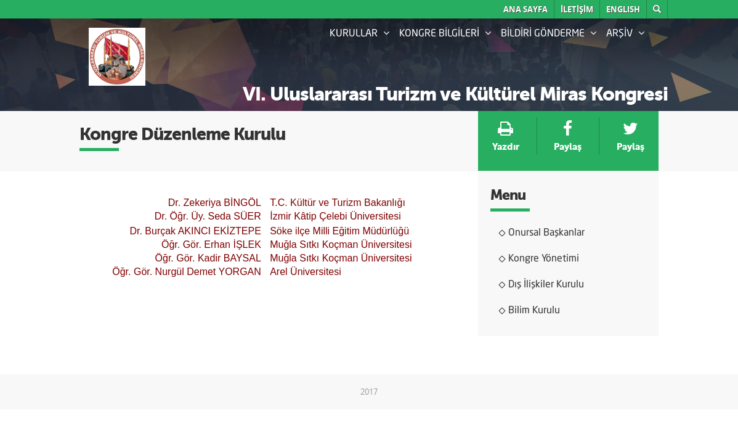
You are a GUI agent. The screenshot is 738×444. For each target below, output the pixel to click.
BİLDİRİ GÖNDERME (548, 33)
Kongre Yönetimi (543, 259)
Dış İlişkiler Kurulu (546, 285)
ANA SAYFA (525, 9)
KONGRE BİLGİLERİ (445, 33)
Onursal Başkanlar (546, 233)
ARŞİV (625, 33)
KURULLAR (359, 33)
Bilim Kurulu (534, 311)
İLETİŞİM (577, 9)
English (623, 9)
